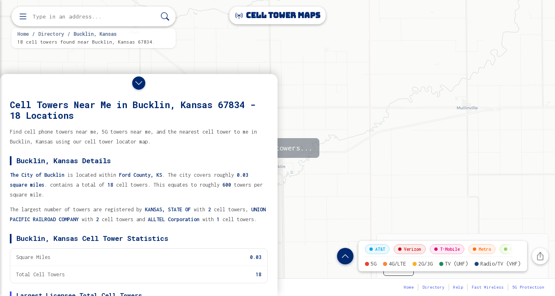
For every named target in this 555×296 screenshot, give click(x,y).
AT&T (377, 249)
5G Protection (528, 287)
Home (23, 33)
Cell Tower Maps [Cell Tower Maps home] (277, 15)
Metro (482, 249)
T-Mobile (447, 249)
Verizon (409, 249)
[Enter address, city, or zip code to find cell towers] (94, 17)
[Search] (165, 16)
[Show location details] (345, 256)
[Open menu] (23, 16)
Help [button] (458, 287)
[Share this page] (540, 256)
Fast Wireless (488, 287)
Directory (51, 33)
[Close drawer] (138, 83)
